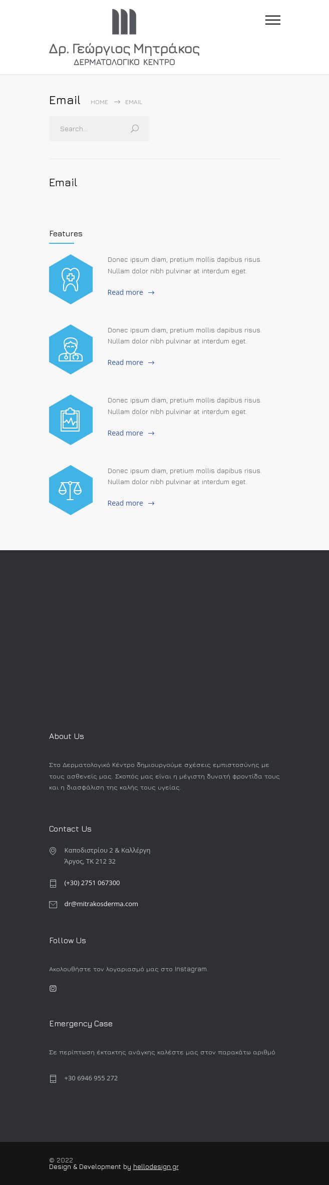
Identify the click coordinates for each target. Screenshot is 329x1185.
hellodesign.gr (156, 1166)
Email (63, 182)
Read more (125, 292)
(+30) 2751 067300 (92, 882)
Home (99, 102)
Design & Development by (91, 1166)
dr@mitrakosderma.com (102, 903)
